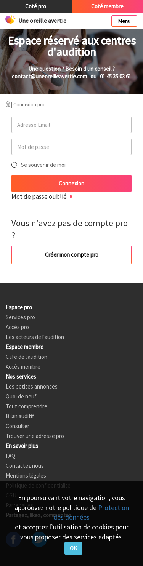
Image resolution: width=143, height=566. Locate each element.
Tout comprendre (26, 406)
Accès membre (23, 366)
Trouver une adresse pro (35, 436)
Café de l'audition (26, 356)
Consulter (17, 426)
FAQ (10, 455)
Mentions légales (26, 475)
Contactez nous (25, 465)
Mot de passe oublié (39, 196)
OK (73, 548)
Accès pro (17, 327)
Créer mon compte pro (71, 254)
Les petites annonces (32, 386)
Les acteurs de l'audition (35, 337)
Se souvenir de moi (43, 164)
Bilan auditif (20, 416)
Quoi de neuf (21, 396)
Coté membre (107, 6)
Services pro (20, 317)
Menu (124, 21)
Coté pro (35, 6)
